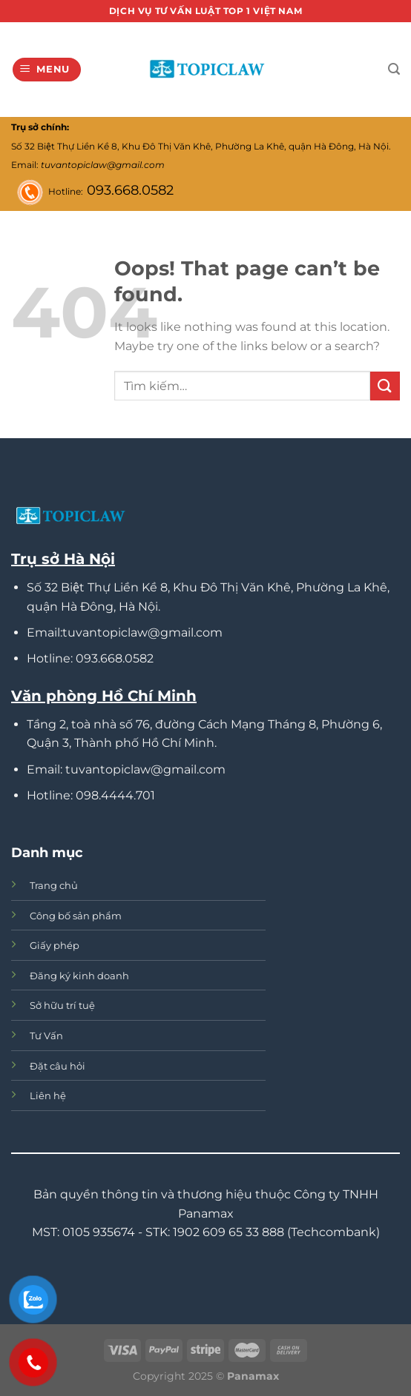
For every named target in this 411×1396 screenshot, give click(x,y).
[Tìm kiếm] (394, 69)
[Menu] (47, 70)
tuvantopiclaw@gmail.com (103, 164)
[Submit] (385, 386)
